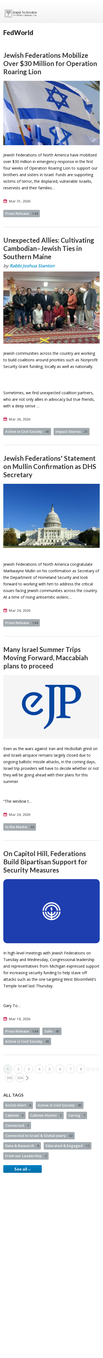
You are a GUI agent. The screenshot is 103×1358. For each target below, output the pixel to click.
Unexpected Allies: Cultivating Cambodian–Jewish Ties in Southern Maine (48, 248)
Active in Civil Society (27, 431)
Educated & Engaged (68, 1145)
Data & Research (22, 1145)
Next (27, 1078)
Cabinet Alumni (46, 1115)
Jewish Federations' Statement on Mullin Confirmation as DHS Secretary (49, 466)
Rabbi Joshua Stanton (32, 266)
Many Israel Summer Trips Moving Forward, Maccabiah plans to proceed (45, 657)
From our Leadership (26, 1155)
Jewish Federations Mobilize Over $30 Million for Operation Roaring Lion (50, 63)
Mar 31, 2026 (19, 201)
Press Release (21, 213)
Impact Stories (71, 431)
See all (22, 1169)
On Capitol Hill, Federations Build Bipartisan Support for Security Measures (45, 862)
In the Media (19, 826)
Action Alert (18, 1105)
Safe (51, 1031)
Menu (93, 11)
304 (20, 1077)
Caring (76, 1115)
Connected (17, 1125)
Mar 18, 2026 (19, 1018)
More (93, 1069)
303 (9, 1077)
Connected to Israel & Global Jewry (39, 1135)
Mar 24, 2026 (19, 610)
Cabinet (14, 1115)
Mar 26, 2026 (19, 419)
